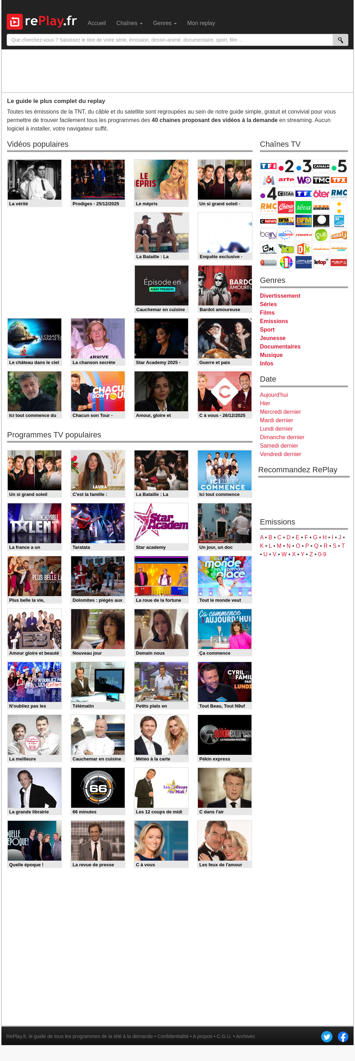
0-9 (322, 554)
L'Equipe (303, 234)
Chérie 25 (286, 207)
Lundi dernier (276, 429)
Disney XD (286, 248)
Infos (266, 363)
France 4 (268, 193)
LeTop (321, 262)
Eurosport (286, 234)
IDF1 (286, 262)
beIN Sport (268, 234)
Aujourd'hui (274, 395)
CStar (286, 193)
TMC (321, 179)
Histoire (268, 262)
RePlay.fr (16, 1036)
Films (267, 313)
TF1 (268, 165)
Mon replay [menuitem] (201, 23)
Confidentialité (173, 1036)
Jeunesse (273, 338)
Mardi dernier (276, 420)
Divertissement (280, 296)
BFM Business (303, 221)
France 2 (286, 165)
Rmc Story (268, 207)
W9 (303, 179)
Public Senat (338, 262)
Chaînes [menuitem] (130, 23)
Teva (303, 207)
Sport (267, 330)
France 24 (338, 221)
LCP (303, 262)
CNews (268, 221)
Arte (286, 179)
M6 (268, 179)
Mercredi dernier (280, 412)
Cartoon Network (268, 248)
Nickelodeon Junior (338, 248)
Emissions (274, 321)
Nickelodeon (321, 248)
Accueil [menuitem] (97, 23)
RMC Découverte (338, 193)
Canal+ (321, 165)
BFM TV (286, 221)
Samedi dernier (279, 446)
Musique (271, 355)
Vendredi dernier (280, 454)
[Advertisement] (177, 70)
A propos (202, 1036)
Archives (245, 1036)
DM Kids (303, 248)
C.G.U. (224, 1036)
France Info (338, 207)
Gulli (321, 234)
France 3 (303, 165)
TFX (338, 179)
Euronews (321, 221)
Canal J (338, 234)
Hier (265, 403)
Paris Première (321, 207)
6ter (321, 193)
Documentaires (280, 347)
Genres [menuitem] (165, 23)
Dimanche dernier (282, 437)
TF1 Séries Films (303, 193)
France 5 (338, 165)
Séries (268, 304)
